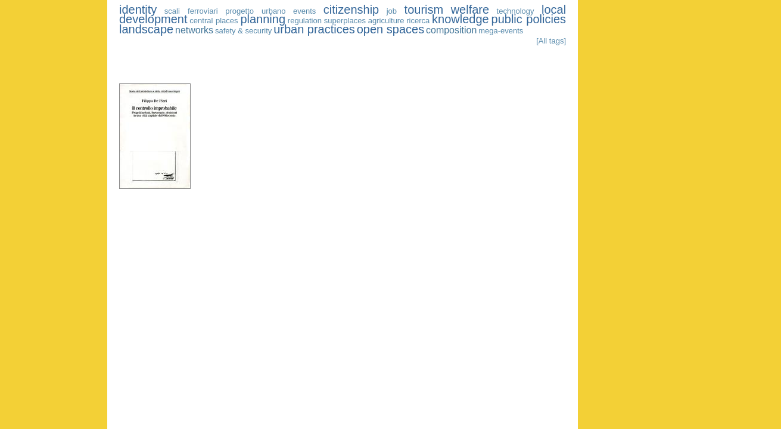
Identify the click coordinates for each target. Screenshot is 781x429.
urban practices (314, 29)
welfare (470, 9)
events (304, 11)
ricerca (418, 20)
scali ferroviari (191, 11)
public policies (529, 19)
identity (138, 9)
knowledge (460, 19)
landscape (146, 29)
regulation (305, 20)
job (392, 11)
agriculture (386, 20)
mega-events (500, 30)
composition (451, 30)
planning (262, 19)
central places (213, 20)
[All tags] (551, 40)
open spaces (390, 29)
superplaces (345, 20)
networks (194, 30)
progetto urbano (255, 11)
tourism (424, 9)
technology (515, 11)
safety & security (243, 30)
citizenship (351, 9)
